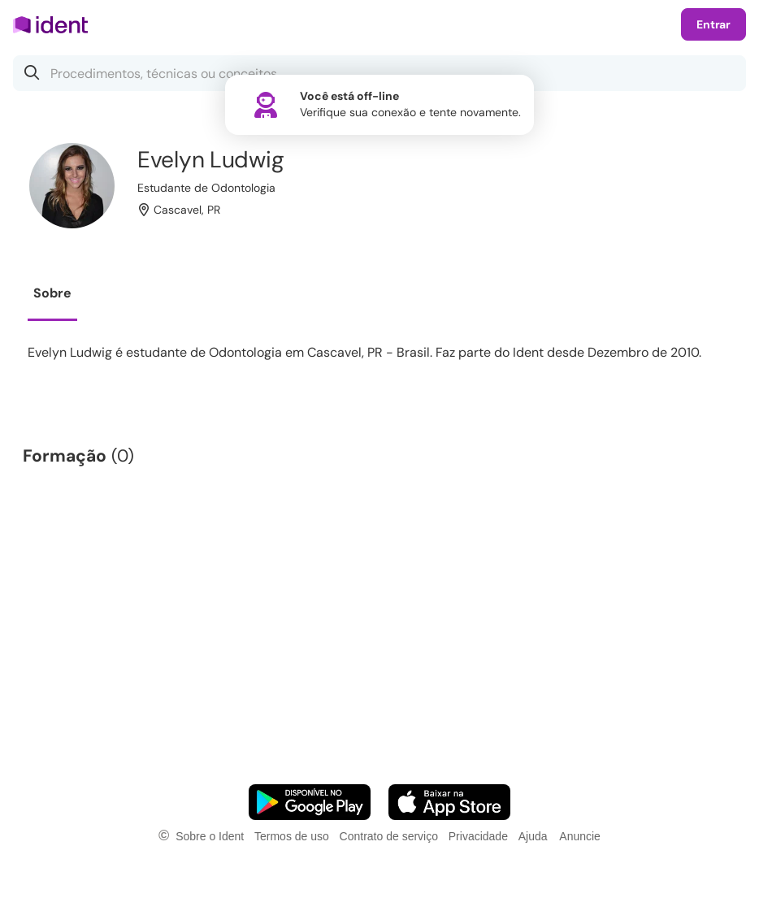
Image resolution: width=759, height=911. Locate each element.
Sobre (52, 292)
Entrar (713, 24)
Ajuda (533, 836)
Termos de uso (291, 836)
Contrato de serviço (389, 836)
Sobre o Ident (210, 836)
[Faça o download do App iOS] (449, 802)
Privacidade (478, 836)
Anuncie (580, 836)
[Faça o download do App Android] (310, 802)
